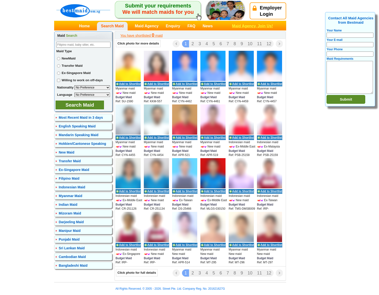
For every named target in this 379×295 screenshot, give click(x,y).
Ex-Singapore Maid (74, 73)
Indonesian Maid (72, 187)
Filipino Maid (69, 178)
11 (259, 43)
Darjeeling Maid (71, 222)
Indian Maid (68, 204)
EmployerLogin (267, 11)
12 (268, 43)
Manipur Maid (69, 231)
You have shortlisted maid (141, 35)
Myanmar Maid (70, 196)
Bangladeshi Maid (73, 265)
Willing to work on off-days (80, 80)
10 (250, 43)
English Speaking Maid (77, 126)
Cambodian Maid (72, 257)
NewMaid (66, 58)
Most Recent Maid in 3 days (81, 117)
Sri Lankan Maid (72, 248)
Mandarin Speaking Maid (78, 135)
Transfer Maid (70, 65)
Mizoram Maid (70, 213)
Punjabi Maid (69, 239)
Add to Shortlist (130, 84)
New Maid (66, 152)
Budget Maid (124, 97)
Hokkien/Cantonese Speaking (82, 144)
